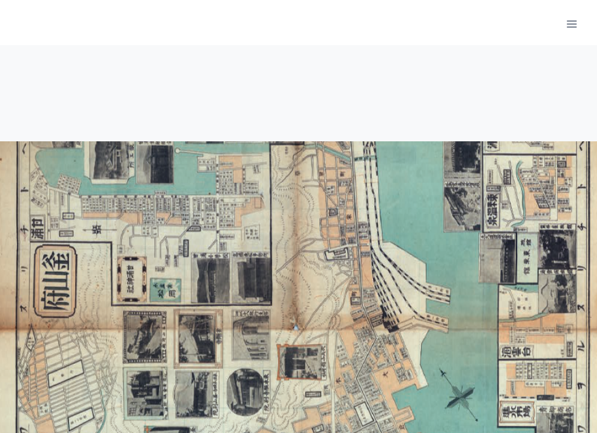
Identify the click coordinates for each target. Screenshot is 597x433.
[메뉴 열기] (571, 23)
